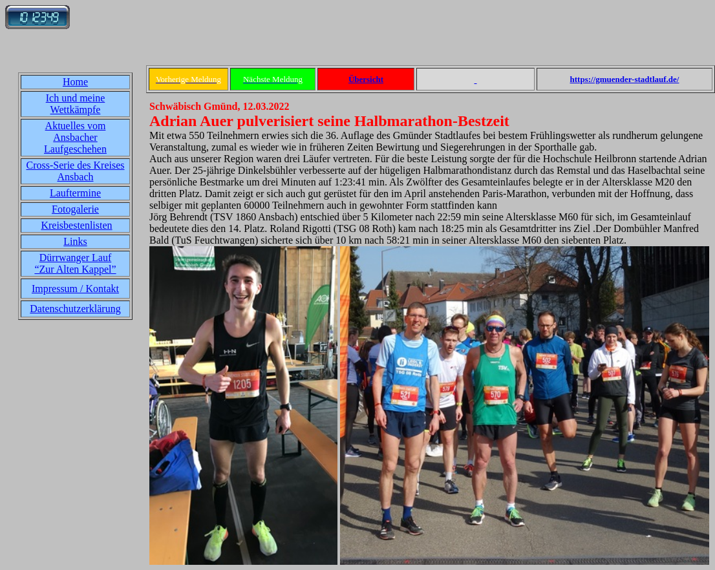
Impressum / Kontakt (75, 288)
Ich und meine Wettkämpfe (75, 103)
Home (75, 81)
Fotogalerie (75, 209)
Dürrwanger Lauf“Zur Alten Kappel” (75, 263)
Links (75, 241)
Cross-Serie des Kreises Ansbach (76, 171)
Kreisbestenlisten (76, 225)
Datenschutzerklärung (75, 308)
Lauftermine (75, 192)
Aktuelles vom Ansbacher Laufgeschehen (75, 137)
